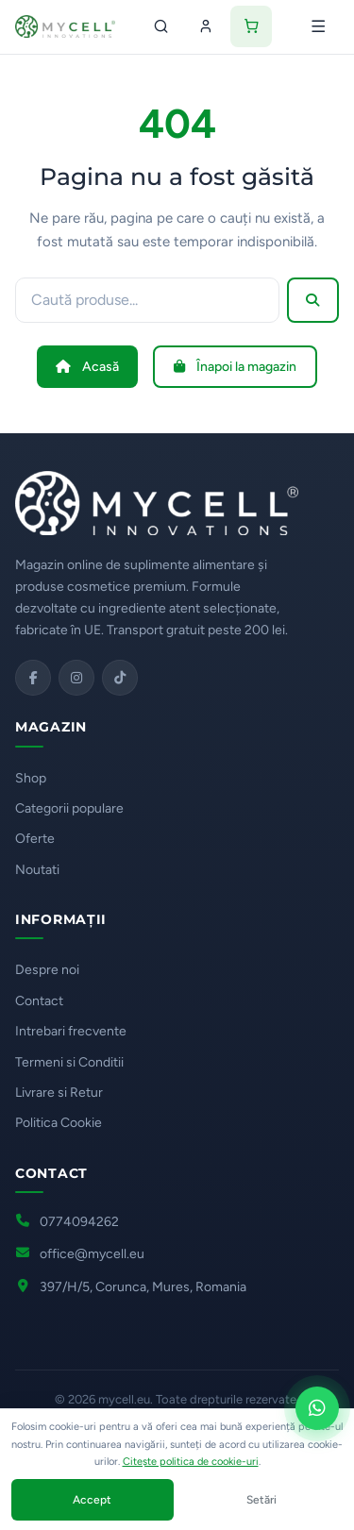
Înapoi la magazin (235, 367)
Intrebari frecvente (70, 1031)
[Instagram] (76, 678)
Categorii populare (69, 808)
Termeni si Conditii (69, 1062)
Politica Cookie (58, 1123)
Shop (30, 778)
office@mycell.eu (92, 1254)
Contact (39, 1001)
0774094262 (79, 1222)
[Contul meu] (206, 26)
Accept (92, 1499)
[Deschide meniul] (318, 26)
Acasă (87, 367)
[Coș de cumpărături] (251, 26)
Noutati (37, 870)
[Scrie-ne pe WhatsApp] (317, 1408)
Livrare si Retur (59, 1092)
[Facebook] (33, 678)
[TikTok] (120, 678)
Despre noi (47, 970)
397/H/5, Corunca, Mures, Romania (143, 1287)
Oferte (35, 839)
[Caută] (160, 26)
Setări (261, 1499)
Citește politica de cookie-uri (191, 1461)
